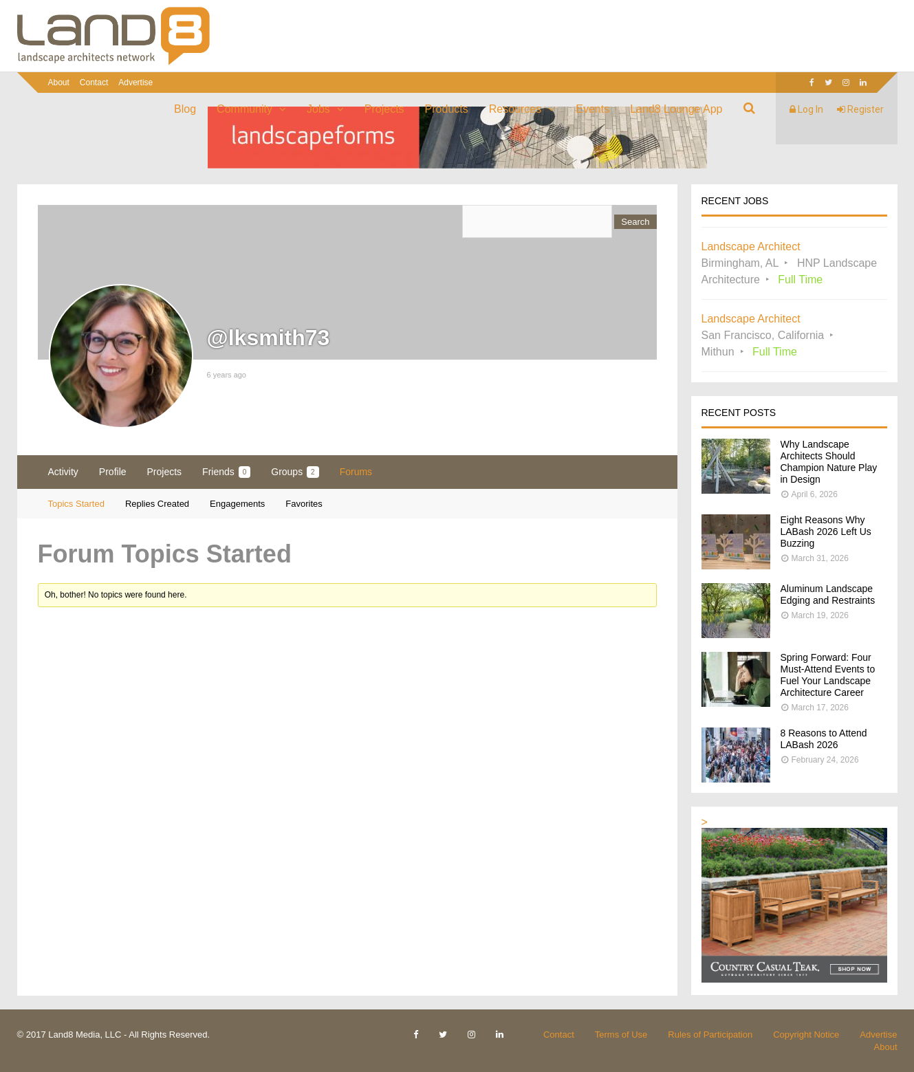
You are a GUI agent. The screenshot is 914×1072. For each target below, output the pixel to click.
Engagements (237, 504)
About (58, 82)
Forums (356, 471)
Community (244, 109)
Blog (185, 109)
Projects (384, 109)
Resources (515, 109)
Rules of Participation (710, 1034)
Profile (113, 471)
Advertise (135, 82)
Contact (94, 82)
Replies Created (157, 504)
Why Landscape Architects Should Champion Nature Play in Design (829, 462)
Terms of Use (621, 1034)
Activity (63, 471)
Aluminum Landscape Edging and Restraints (828, 594)
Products (446, 109)
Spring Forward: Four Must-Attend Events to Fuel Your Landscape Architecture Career (828, 675)
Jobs (318, 109)
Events (592, 109)
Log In (806, 109)
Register (860, 109)
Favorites (303, 504)
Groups (294, 472)
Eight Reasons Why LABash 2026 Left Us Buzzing (826, 531)
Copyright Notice (806, 1034)
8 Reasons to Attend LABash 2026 (824, 739)
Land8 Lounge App (676, 109)
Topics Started (76, 504)
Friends (226, 472)
